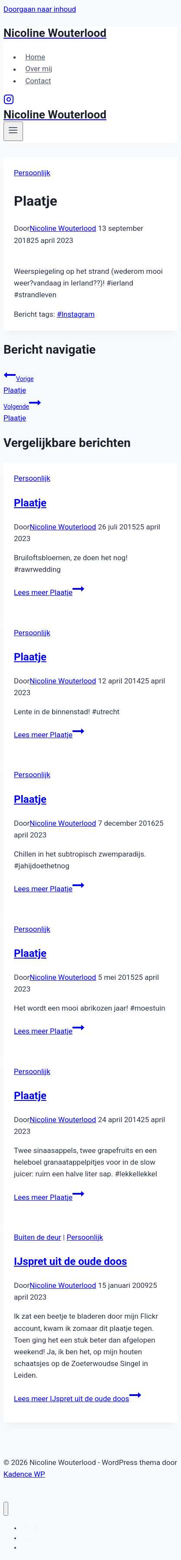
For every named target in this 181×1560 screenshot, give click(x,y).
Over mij (38, 69)
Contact (38, 80)
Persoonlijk (32, 172)
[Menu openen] (13, 131)
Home (35, 57)
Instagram (76, 314)
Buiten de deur (37, 1237)
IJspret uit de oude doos (70, 1261)
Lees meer (49, 592)
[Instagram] (8, 102)
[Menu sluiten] (5, 1509)
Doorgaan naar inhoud (39, 9)
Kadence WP (24, 1474)
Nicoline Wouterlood (63, 228)
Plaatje (90, 381)
